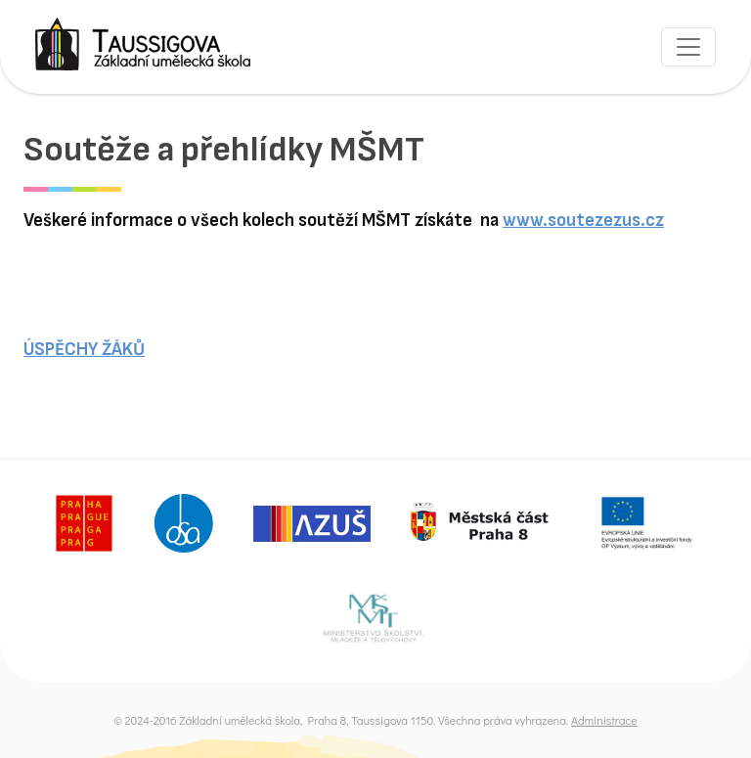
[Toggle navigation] (688, 47)
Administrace (604, 720)
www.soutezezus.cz (583, 220)
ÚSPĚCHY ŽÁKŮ (84, 349)
